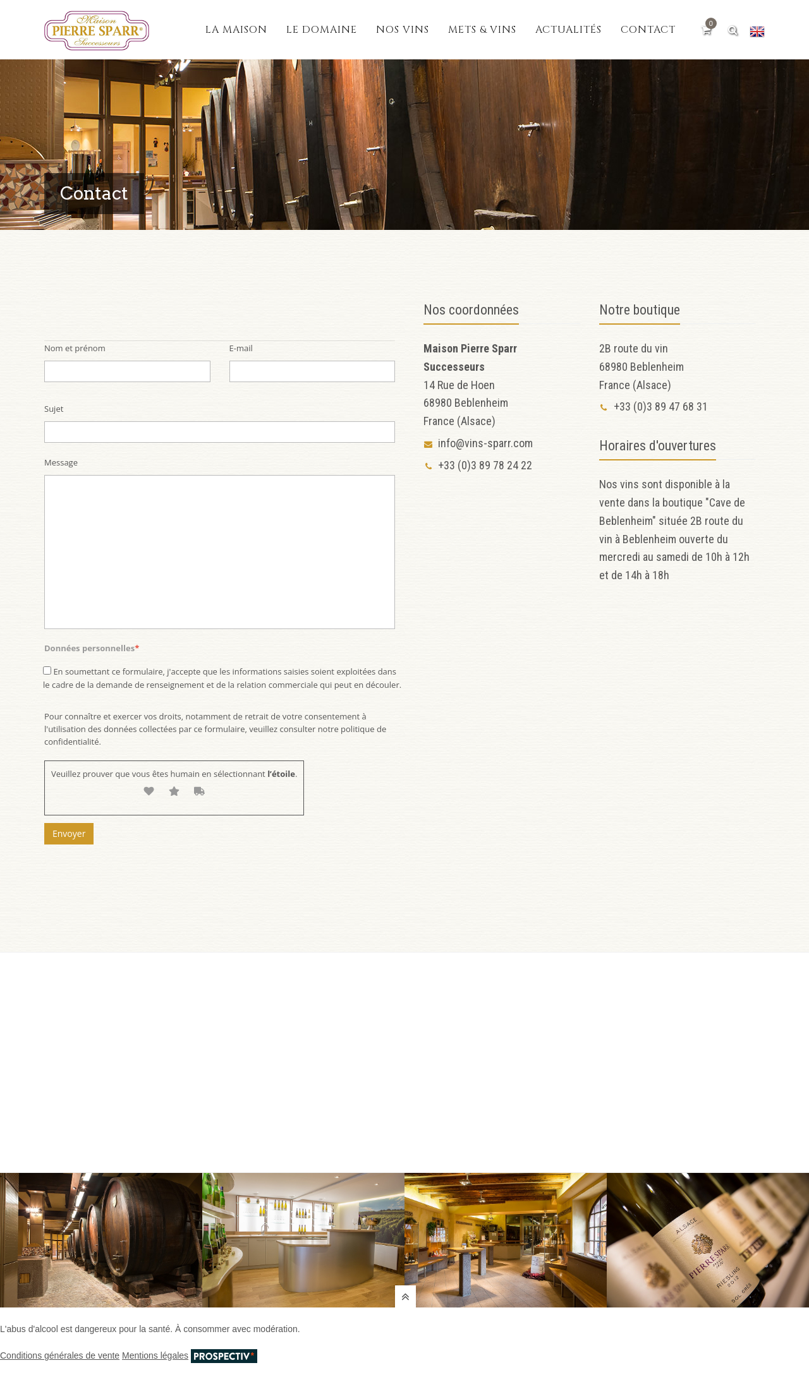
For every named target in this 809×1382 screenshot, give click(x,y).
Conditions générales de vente (59, 1355)
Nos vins (402, 30)
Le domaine (321, 30)
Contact (648, 30)
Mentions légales (155, 1355)
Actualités (568, 30)
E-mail (241, 348)
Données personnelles (91, 648)
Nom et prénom (75, 348)
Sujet (53, 408)
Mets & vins (482, 30)
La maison (236, 30)
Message (61, 462)
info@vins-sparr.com (478, 443)
